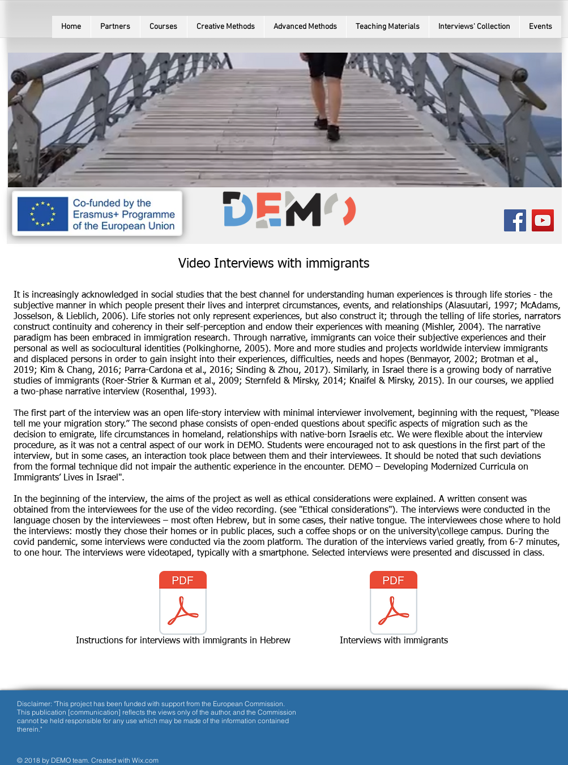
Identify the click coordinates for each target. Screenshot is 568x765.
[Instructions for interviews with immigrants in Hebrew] (183, 610)
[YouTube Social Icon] (543, 220)
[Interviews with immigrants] (394, 610)
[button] (163, 27)
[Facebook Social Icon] (515, 220)
